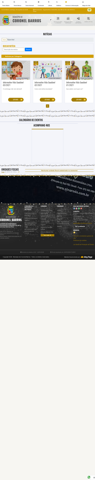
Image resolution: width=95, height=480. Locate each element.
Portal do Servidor (62, 213)
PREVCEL (59, 216)
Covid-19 (43, 224)
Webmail (59, 226)
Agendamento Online (47, 210)
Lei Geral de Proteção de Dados (83, 244)
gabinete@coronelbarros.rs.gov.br (82, 223)
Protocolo (59, 219)
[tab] (50, 20)
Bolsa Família (44, 213)
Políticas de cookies (79, 240)
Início (4, 40)
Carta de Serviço (45, 216)
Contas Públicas (45, 221)
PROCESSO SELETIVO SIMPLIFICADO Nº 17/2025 (30, 231)
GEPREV (59, 210)
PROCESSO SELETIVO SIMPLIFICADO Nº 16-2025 (30, 225)
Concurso (43, 219)
